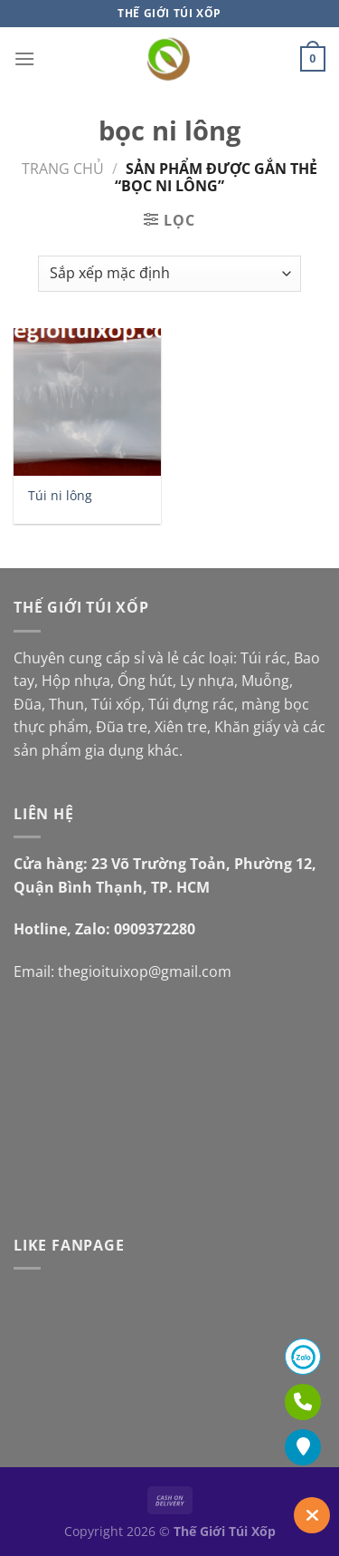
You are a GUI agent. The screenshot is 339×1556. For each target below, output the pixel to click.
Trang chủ (63, 169)
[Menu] (24, 58)
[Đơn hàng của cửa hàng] (169, 274)
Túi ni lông (60, 496)
